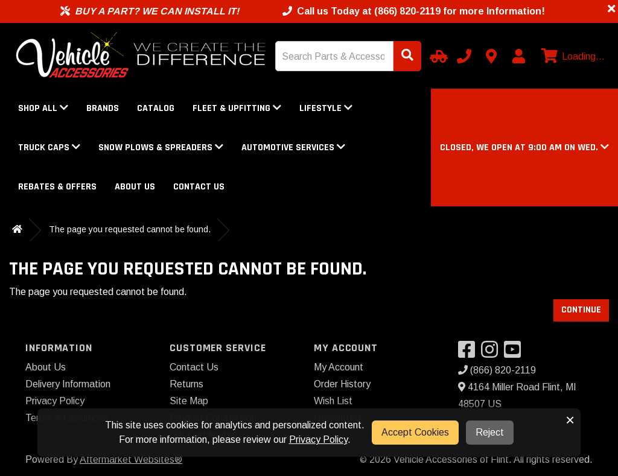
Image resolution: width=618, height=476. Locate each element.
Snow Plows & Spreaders (160, 147)
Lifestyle (325, 108)
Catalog (155, 108)
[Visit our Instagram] (492, 353)
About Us (135, 186)
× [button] (570, 420)
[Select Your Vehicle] (437, 56)
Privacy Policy (54, 401)
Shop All (43, 108)
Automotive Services (293, 147)
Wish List (333, 401)
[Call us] (464, 56)
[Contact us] (491, 56)
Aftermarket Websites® (131, 459)
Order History (342, 384)
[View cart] (571, 56)
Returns (186, 384)
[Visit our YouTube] (515, 353)
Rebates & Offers (57, 186)
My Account (338, 367)
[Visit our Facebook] (469, 353)
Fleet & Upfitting (237, 108)
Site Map (189, 401)
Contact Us (199, 186)
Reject (490, 432)
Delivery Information (67, 384)
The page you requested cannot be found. (130, 229)
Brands (102, 108)
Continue (581, 309)
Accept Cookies (415, 432)
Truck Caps (49, 147)
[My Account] (518, 56)
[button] (524, 147)
